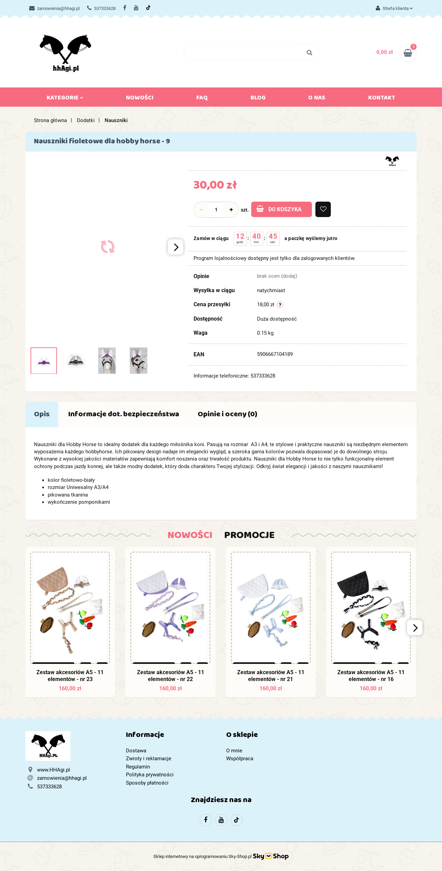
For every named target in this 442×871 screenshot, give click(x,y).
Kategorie (65, 99)
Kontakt (381, 99)
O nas (316, 99)
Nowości (139, 99)
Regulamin (138, 767)
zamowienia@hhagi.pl (54, 8)
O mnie (234, 751)
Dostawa (136, 751)
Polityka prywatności (150, 775)
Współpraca (239, 758)
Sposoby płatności (147, 783)
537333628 (101, 8)
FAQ (202, 99)
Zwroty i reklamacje (148, 758)
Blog (258, 99)
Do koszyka (279, 209)
